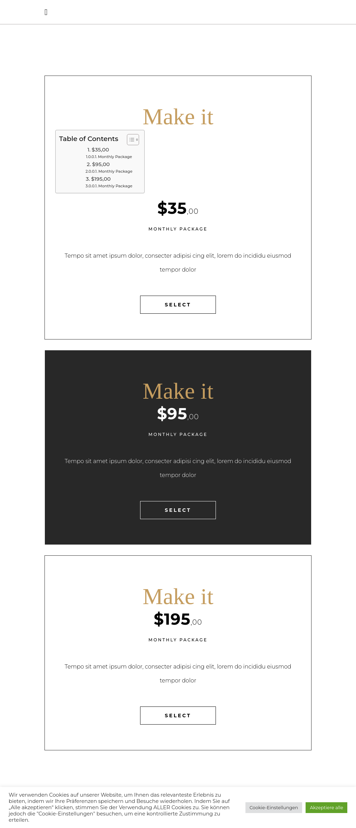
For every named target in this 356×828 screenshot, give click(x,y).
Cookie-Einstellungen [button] (274, 807)
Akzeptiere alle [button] (326, 807)
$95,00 (101, 164)
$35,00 (100, 149)
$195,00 (101, 178)
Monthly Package (115, 156)
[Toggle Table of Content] (129, 140)
